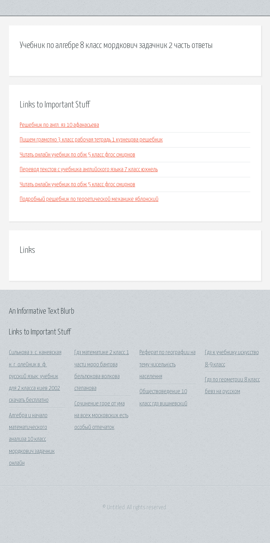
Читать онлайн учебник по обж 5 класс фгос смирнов (77, 155)
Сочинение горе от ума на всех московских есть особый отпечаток (101, 416)
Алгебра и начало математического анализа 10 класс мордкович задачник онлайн (32, 439)
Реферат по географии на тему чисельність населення (167, 365)
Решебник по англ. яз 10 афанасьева (59, 125)
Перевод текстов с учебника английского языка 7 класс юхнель (89, 170)
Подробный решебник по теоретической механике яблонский (89, 199)
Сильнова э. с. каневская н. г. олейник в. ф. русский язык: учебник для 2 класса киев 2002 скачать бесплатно (35, 376)
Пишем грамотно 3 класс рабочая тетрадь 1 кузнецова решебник (91, 140)
